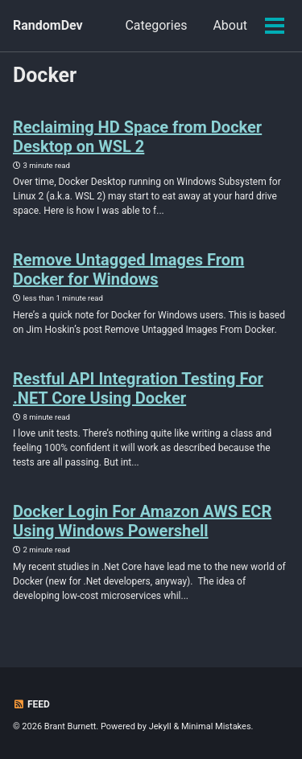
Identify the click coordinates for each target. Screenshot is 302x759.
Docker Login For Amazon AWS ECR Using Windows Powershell (142, 521)
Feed (31, 704)
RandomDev (48, 25)
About (230, 25)
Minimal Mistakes (216, 726)
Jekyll (160, 726)
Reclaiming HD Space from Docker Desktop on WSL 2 (137, 136)
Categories (156, 25)
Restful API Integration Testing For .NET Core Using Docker (138, 388)
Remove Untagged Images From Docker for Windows (128, 269)
